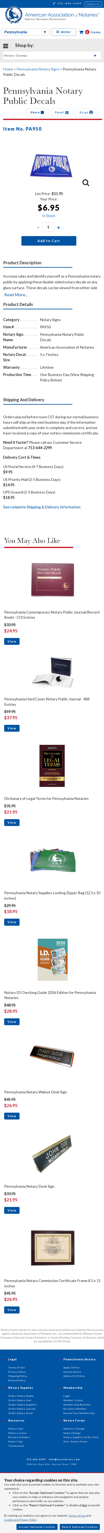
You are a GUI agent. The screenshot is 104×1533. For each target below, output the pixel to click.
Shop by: (24, 45)
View (11, 641)
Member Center (73, 1400)
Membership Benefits (77, 1404)
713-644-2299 (67, 4)
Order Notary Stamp (20, 1396)
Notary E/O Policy (74, 1376)
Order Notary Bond (20, 1413)
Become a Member (75, 1408)
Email (62, 112)
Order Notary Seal (19, 1400)
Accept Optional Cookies (37, 1526)
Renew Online (72, 1371)
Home (8, 69)
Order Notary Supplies (22, 1404)
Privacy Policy (17, 1371)
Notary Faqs (16, 1428)
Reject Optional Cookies (80, 1526)
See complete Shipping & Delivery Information (41, 507)
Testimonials (16, 1445)
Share (37, 112)
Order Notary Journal (22, 1408)
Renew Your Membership (79, 1413)
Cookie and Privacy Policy (20, 1519)
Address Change (74, 1428)
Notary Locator (17, 1433)
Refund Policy (17, 1380)
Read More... (16, 294)
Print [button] (87, 112)
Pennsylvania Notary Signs (37, 69)
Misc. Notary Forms (75, 1441)
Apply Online (71, 1367)
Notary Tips (15, 1441)
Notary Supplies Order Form (81, 1437)
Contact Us (93, 4)
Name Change (72, 1433)
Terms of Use (77, 1515)
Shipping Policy (17, 1376)
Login (66, 1396)
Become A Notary (19, 1437)
